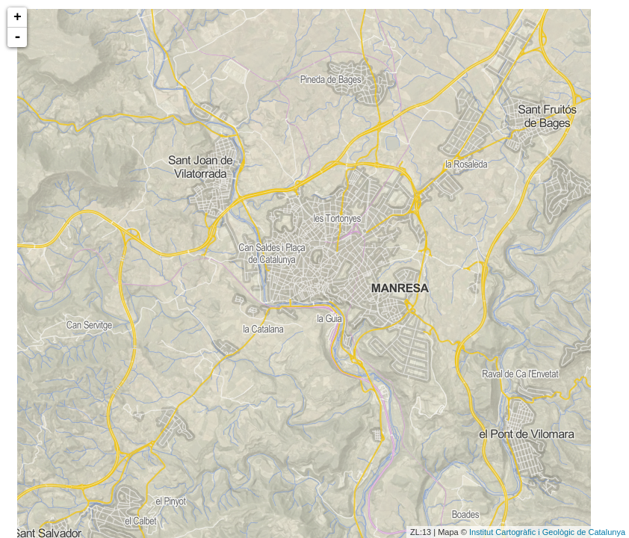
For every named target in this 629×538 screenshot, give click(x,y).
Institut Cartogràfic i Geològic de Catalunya (547, 532)
